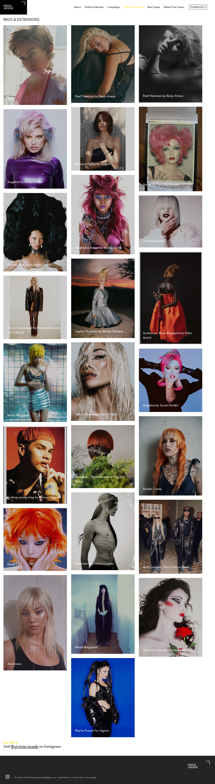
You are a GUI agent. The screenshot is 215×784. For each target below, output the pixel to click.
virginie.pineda (26, 747)
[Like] (7, 776)
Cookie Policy (78, 778)
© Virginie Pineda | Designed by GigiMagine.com (35, 778)
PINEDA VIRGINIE (8, 7)
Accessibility (91, 778)
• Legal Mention (63, 778)
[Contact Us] (198, 7)
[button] (94, 7)
